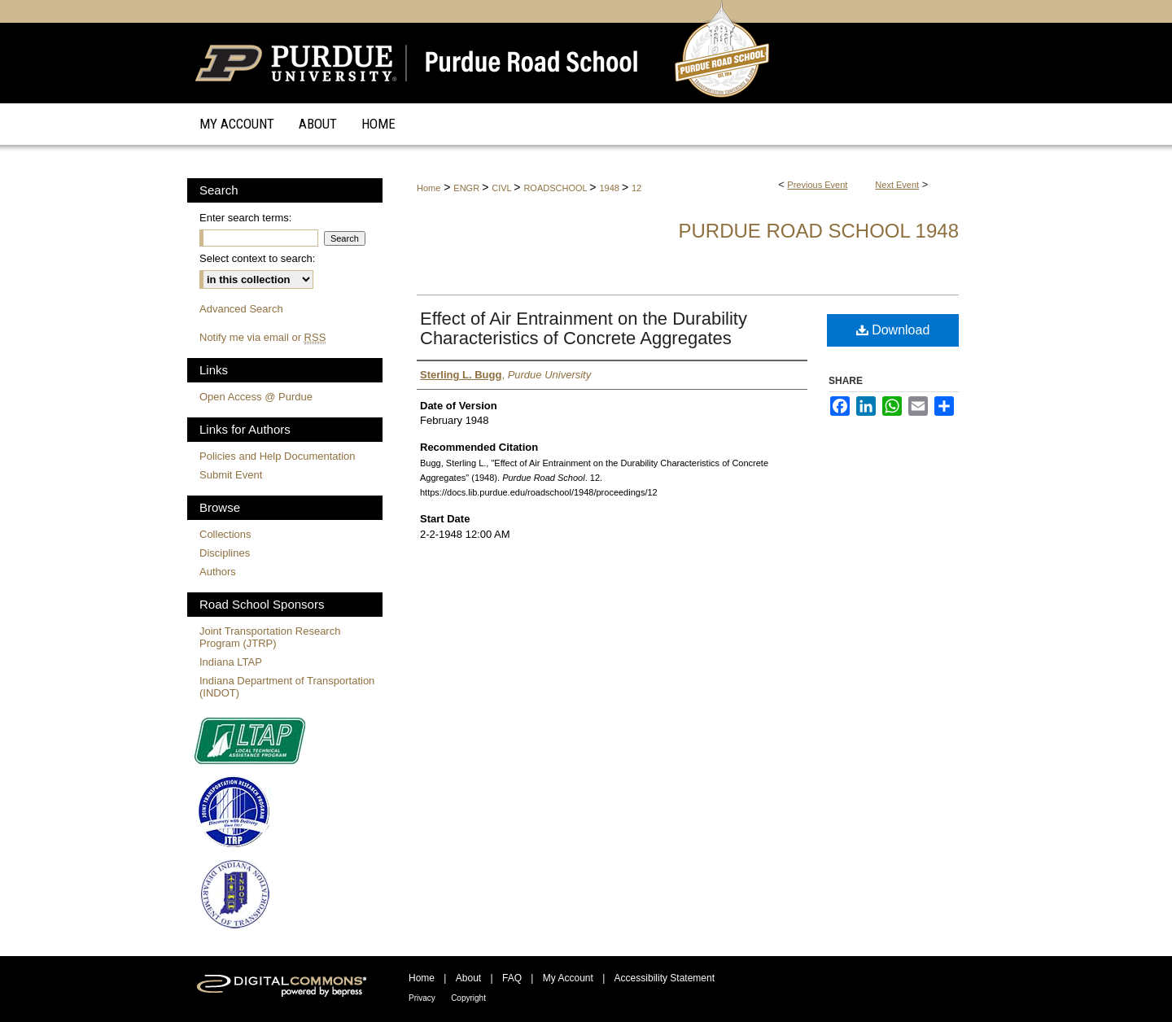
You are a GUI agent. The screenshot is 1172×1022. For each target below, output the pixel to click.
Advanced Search (241, 309)
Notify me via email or (262, 337)
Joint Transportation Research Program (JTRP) (269, 637)
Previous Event (817, 185)
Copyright (468, 998)
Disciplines (224, 553)
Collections (225, 534)
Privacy (422, 998)
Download (893, 330)
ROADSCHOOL (556, 188)
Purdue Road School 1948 (818, 231)
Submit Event (230, 475)
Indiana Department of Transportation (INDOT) (286, 687)
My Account (568, 978)
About (468, 978)
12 (636, 188)
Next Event (897, 185)
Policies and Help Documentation (277, 456)
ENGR (467, 188)
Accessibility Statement (664, 978)
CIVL (503, 188)
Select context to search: (257, 258)
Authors (217, 572)
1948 (610, 188)
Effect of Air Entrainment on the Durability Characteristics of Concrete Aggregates (583, 328)
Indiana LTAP (230, 662)
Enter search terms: (245, 218)
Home (428, 188)
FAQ (512, 978)
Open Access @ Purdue (256, 397)
